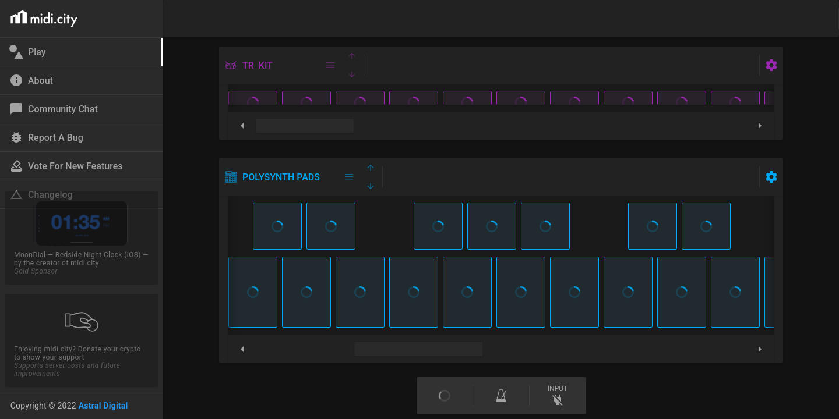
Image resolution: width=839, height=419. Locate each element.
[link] (80, 52)
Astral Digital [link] (103, 405)
